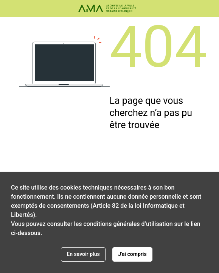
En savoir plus (83, 254)
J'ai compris (132, 254)
